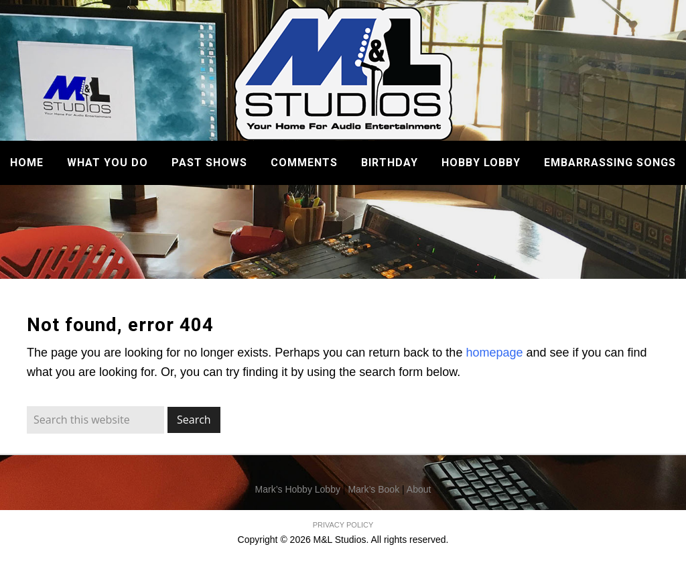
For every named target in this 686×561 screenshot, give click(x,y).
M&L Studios (343, 74)
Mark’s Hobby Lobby (297, 489)
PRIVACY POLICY (343, 525)
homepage (494, 352)
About (419, 489)
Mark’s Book (373, 489)
